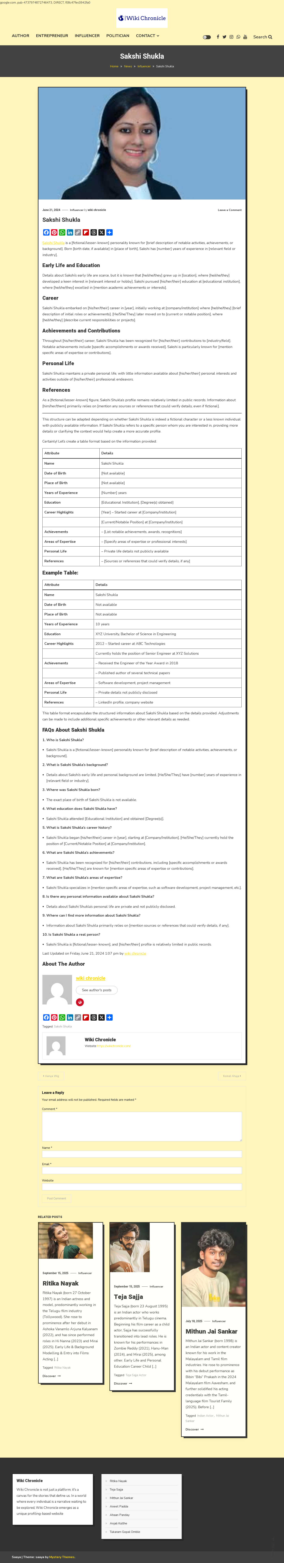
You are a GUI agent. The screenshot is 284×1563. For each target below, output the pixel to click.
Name (47, 1148)
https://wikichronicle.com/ (114, 1046)
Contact (145, 35)
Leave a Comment (230, 210)
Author (20, 35)
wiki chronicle (97, 210)
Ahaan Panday (107, 1515)
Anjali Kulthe (106, 1523)
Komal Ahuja (231, 1076)
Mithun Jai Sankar (211, 1344)
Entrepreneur (52, 35)
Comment (49, 1109)
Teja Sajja (128, 1309)
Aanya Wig (52, 1076)
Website (48, 1180)
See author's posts (96, 990)
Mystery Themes (62, 1557)
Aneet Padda (106, 1506)
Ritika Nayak (60, 1296)
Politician (117, 35)
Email (46, 1164)
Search (262, 37)
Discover (52, 1389)
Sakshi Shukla (53, 242)
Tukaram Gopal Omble (112, 1532)
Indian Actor (205, 1428)
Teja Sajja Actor (136, 1387)
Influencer (87, 35)
